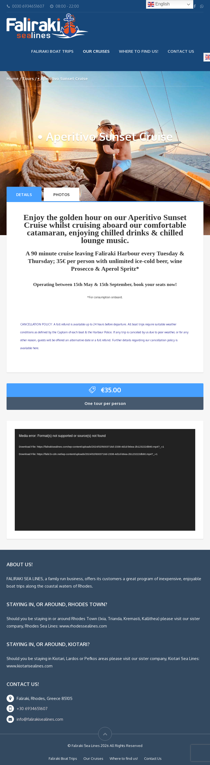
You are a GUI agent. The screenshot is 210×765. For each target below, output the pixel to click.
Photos (61, 194)
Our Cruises (96, 51)
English (159, 4)
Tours (28, 78)
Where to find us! (138, 51)
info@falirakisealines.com (40, 719)
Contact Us (181, 51)
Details (24, 194)
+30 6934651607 (32, 708)
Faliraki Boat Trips (52, 51)
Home (13, 78)
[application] (105, 479)
